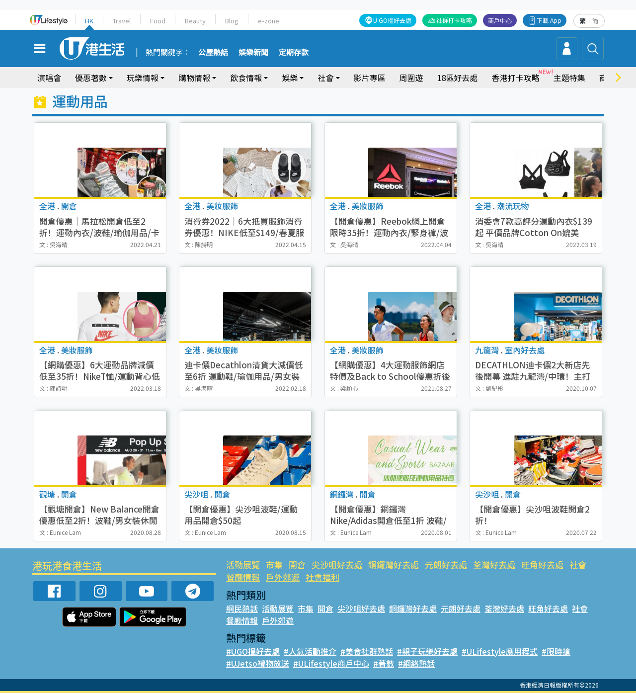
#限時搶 (552, 651)
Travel (122, 20)
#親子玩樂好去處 (426, 651)
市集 (274, 564)
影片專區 (370, 78)
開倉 (296, 564)
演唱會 (49, 78)
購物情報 (194, 78)
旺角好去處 (541, 564)
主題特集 (569, 78)
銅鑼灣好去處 (392, 564)
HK (89, 20)
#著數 (380, 663)
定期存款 (294, 53)
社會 (325, 78)
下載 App (549, 20)
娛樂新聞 (253, 53)
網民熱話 (242, 608)
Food (157, 20)
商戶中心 (500, 20)
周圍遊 (411, 78)
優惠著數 (91, 78)
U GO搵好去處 (393, 20)
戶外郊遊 (283, 577)
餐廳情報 (243, 577)
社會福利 (322, 577)
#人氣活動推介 (310, 651)
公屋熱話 (213, 53)
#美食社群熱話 (366, 651)
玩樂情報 (143, 78)
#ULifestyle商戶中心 (329, 663)
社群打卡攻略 (455, 20)
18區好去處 (457, 78)
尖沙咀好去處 (336, 564)
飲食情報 (246, 78)
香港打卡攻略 (515, 78)
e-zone (267, 20)
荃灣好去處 (493, 564)
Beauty (194, 20)
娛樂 (290, 78)
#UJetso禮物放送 (257, 663)
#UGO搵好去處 (253, 651)
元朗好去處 (445, 564)
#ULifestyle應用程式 (498, 651)
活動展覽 (243, 564)
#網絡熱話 (413, 663)
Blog (231, 20)
